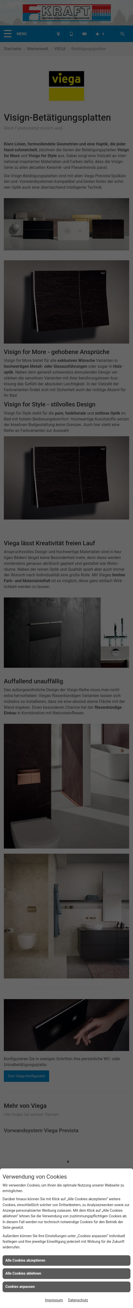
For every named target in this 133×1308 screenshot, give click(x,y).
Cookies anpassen (20, 1287)
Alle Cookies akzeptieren (25, 1260)
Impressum (54, 1300)
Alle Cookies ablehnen (23, 1273)
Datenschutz (78, 1300)
